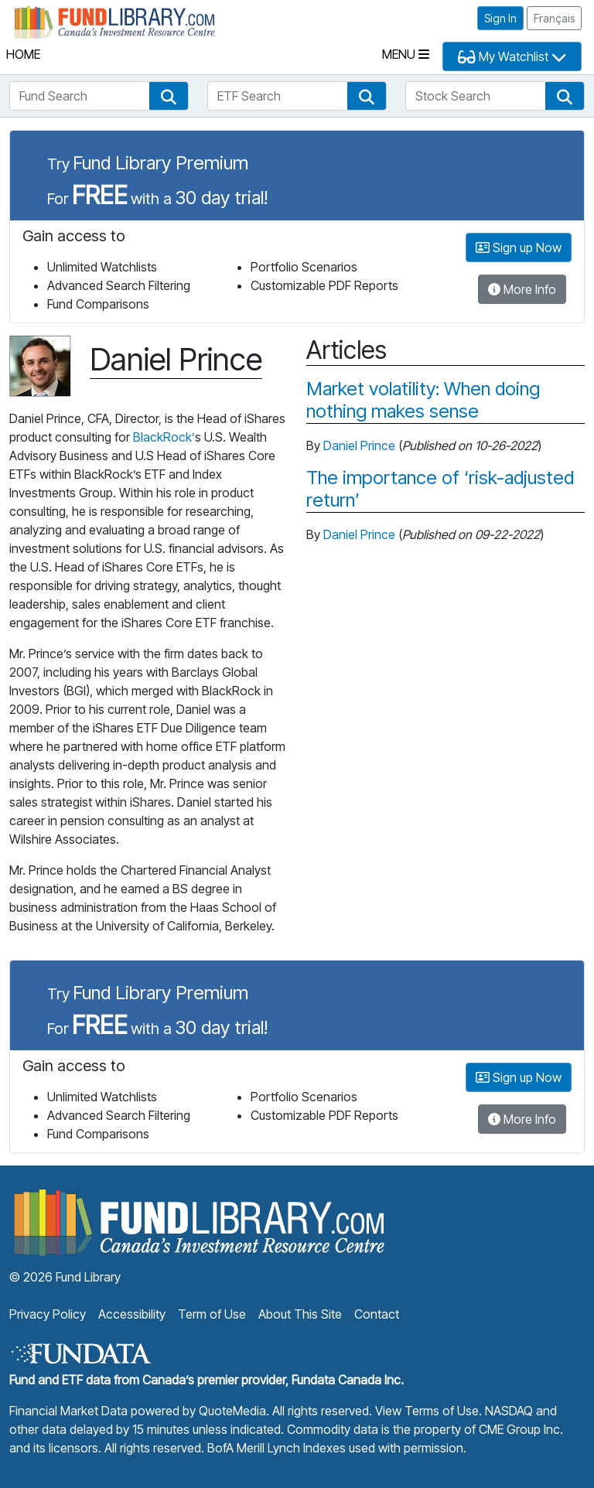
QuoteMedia (232, 1410)
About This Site (300, 1314)
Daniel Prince (359, 445)
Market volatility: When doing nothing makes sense (423, 400)
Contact (376, 1314)
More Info (522, 289)
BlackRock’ (164, 437)
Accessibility (132, 1314)
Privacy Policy (47, 1314)
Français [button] (554, 18)
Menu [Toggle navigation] (405, 54)
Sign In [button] (500, 18)
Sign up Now (519, 247)
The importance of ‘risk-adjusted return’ (440, 489)
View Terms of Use (427, 1410)
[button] (168, 96)
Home (23, 54)
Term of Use (212, 1314)
